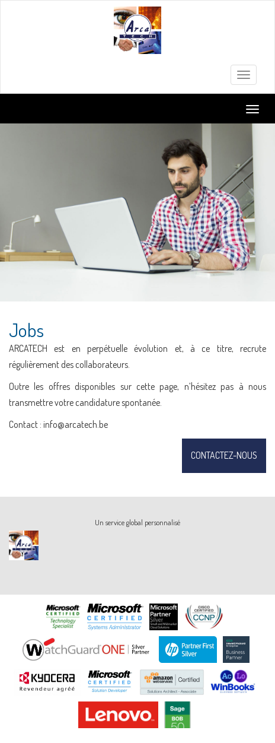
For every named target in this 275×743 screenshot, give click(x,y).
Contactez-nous (224, 455)
